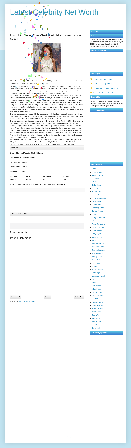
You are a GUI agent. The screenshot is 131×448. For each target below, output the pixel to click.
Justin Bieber (97, 260)
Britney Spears (97, 195)
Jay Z (94, 240)
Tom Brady (96, 318)
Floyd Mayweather (99, 224)
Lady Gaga (96, 273)
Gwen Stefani (97, 230)
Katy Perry (96, 263)
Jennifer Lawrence (99, 250)
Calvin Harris (96, 201)
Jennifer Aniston (98, 244)
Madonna (95, 283)
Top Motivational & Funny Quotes (105, 88)
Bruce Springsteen (99, 198)
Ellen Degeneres (98, 221)
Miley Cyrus (96, 289)
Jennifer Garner (98, 247)
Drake (94, 214)
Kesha (94, 266)
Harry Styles (96, 234)
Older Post (79, 299)
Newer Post (15, 299)
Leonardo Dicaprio (99, 276)
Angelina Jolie (97, 172)
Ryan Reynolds (97, 302)
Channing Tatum (98, 208)
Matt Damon (96, 286)
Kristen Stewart (97, 269)
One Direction (97, 292)
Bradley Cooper (98, 192)
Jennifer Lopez (97, 253)
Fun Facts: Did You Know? (103, 93)
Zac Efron (95, 325)
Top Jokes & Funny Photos (103, 79)
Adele (94, 169)
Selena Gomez (97, 308)
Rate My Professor (25, 392)
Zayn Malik (96, 328)
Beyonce (95, 182)
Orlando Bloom (97, 295)
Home (47, 299)
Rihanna (95, 299)
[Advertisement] (65, 23)
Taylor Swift (96, 312)
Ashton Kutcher (97, 175)
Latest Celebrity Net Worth (54, 12)
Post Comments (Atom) (27, 304)
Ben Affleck (96, 179)
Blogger (69, 437)
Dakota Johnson (98, 211)
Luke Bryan (96, 279)
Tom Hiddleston (97, 322)
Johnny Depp (97, 257)
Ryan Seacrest (97, 305)
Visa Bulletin (14, 392)
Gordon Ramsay (98, 227)
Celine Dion (96, 204)
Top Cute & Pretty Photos (102, 84)
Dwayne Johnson (98, 218)
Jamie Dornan (97, 237)
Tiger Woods (96, 315)
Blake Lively (96, 185)
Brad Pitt (95, 188)
